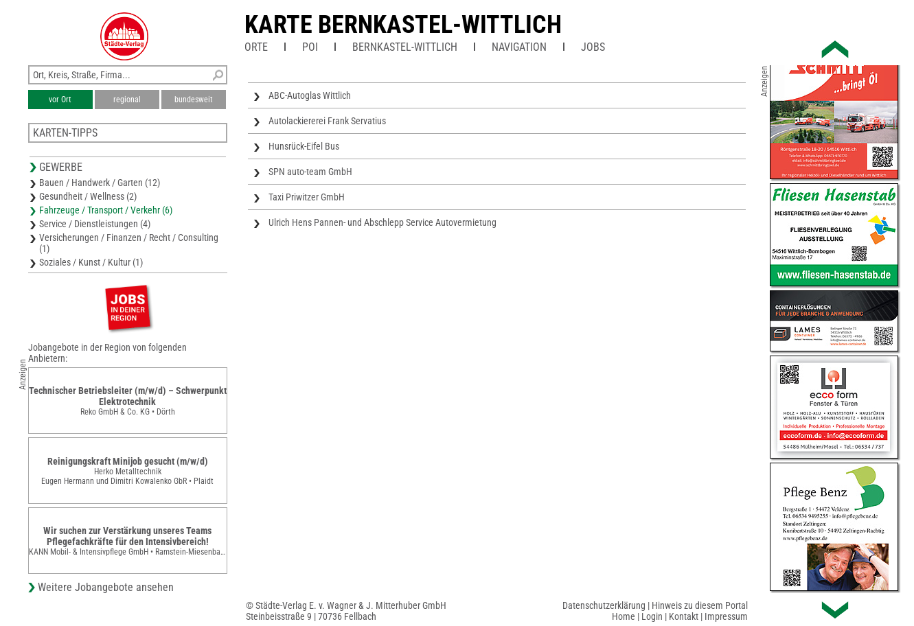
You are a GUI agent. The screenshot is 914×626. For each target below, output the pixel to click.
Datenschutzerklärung (603, 605)
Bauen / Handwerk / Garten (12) (99, 182)
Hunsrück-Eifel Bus (304, 146)
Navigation (519, 47)
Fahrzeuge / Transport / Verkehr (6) (105, 210)
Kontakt (683, 616)
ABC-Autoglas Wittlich (310, 95)
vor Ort (60, 99)
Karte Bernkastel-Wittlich (403, 24)
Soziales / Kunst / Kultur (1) (91, 262)
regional (127, 99)
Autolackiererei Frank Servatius (327, 120)
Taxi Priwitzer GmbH (307, 197)
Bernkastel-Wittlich (404, 47)
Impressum (726, 616)
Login (652, 616)
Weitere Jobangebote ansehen (106, 587)
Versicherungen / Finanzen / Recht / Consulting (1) (128, 243)
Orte (256, 47)
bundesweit (193, 99)
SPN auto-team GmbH (310, 171)
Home (623, 616)
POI (310, 47)
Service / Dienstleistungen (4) (94, 223)
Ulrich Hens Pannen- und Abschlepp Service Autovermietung (382, 222)
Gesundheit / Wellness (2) (88, 196)
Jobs (593, 47)
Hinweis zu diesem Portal (700, 605)
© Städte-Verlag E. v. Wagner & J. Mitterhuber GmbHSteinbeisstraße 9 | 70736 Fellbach (346, 611)
